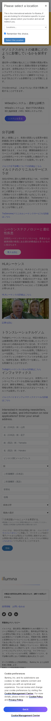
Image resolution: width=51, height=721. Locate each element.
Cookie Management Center (18, 693)
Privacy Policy (16, 699)
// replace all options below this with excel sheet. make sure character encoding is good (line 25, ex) (25, 27)
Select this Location (14, 40)
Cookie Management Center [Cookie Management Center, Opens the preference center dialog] (25, 715)
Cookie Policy (36, 696)
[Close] (46, 5)
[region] (25, 694)
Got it (25, 709)
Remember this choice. (16, 33)
